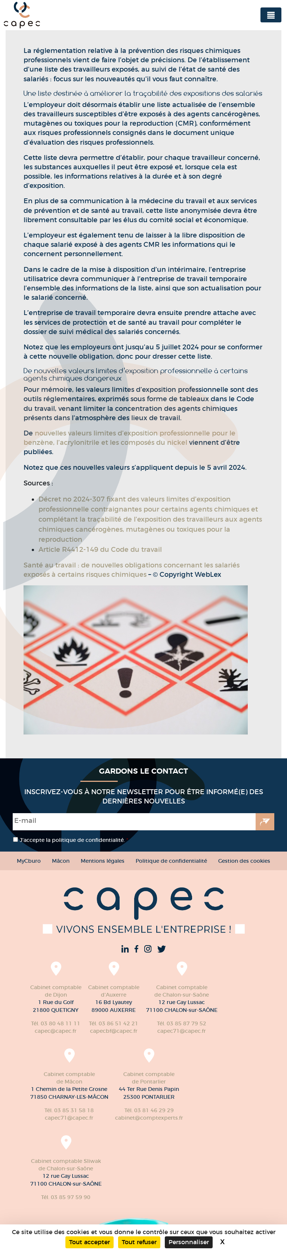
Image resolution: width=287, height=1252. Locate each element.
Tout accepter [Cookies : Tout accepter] (89, 1242)
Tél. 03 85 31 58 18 (69, 1110)
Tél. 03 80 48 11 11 (55, 1023)
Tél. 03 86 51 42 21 (113, 1023)
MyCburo (29, 861)
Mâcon (61, 861)
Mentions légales (102, 861)
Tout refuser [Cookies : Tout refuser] (139, 1242)
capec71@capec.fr (181, 1031)
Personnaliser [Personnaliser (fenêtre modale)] (189, 1242)
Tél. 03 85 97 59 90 (65, 1197)
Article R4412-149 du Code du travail (100, 549)
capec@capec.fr (56, 1031)
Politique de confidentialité (171, 861)
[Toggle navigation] (270, 14)
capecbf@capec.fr (114, 1031)
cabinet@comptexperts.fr (149, 1117)
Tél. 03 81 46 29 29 (149, 1110)
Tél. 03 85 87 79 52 (181, 1023)
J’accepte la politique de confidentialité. (74, 840)
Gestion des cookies (244, 861)
